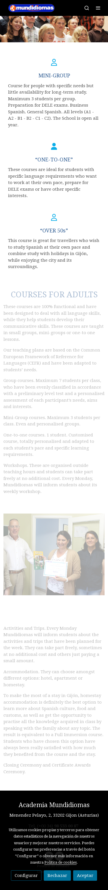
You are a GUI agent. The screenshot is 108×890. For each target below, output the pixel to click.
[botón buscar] (87, 7)
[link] (32, 8)
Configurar (26, 875)
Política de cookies (60, 862)
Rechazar (57, 875)
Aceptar (85, 875)
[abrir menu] (98, 7)
